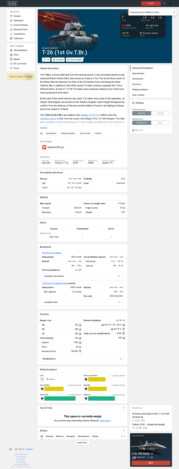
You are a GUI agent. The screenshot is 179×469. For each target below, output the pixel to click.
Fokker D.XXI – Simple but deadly (148, 424)
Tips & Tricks (85, 133)
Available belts (50, 302)
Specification (51, 133)
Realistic (141, 113)
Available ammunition (54, 276)
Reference (141, 123)
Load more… (82, 442)
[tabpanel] (82, 280)
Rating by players (68, 133)
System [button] (29, 449)
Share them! (105, 421)
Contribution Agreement (21, 464)
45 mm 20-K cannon (51, 253)
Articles (98, 133)
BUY (151, 463)
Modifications (49, 359)
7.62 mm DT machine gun (54, 283)
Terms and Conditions (21, 454)
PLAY (151, 3)
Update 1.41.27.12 (89, 115)
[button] (10, 449)
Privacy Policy (21, 459)
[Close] (174, 12)
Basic (160, 123)
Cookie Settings (21, 461)
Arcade (160, 113)
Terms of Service (21, 456)
